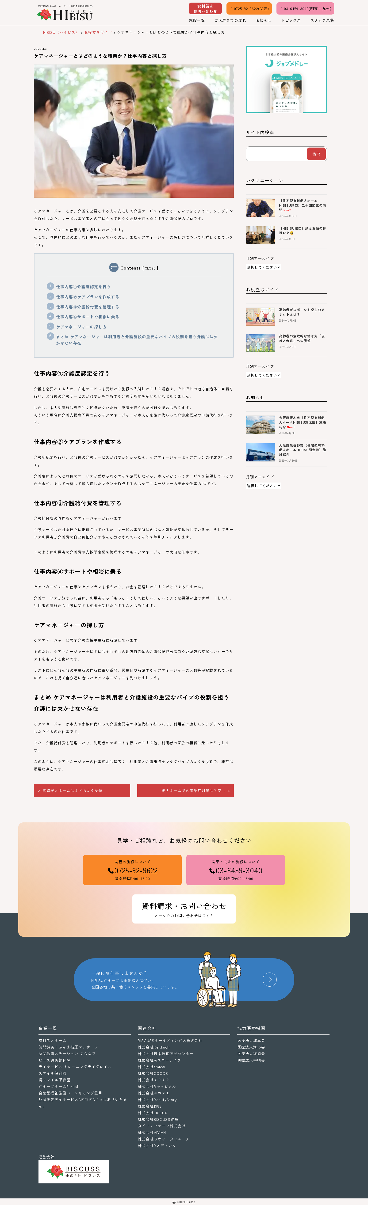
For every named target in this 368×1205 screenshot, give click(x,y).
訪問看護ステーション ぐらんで (67, 1053)
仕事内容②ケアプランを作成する (87, 297)
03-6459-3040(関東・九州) (305, 8)
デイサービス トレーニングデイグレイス (74, 1066)
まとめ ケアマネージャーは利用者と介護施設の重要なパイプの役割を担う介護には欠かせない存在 (137, 340)
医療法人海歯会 (251, 1053)
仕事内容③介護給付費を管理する (87, 307)
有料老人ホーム (52, 1040)
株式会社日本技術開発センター (166, 1053)
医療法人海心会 (251, 1047)
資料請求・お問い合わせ (184, 909)
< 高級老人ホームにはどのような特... (72, 790)
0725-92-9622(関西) (249, 8)
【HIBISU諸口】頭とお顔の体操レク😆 (302, 230)
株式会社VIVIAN (152, 1132)
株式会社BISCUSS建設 (158, 1119)
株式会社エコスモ (154, 1093)
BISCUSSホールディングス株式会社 (170, 1040)
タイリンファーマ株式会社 (162, 1126)
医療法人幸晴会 (251, 1060)
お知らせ (264, 20)
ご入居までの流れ (230, 20)
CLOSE (150, 268)
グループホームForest (58, 1086)
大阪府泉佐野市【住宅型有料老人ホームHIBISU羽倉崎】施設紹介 (302, 450)
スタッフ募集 (322, 20)
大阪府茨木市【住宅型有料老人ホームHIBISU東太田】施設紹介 (302, 422)
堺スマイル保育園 (54, 1080)
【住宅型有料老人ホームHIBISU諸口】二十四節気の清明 (302, 205)
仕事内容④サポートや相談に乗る (87, 316)
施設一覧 (197, 20)
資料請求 (205, 8)
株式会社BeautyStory (157, 1099)
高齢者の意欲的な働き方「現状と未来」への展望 (302, 338)
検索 (316, 154)
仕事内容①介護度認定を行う (83, 286)
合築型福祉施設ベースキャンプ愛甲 (70, 1093)
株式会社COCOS (153, 1073)
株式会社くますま (154, 1080)
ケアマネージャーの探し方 (81, 327)
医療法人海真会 (251, 1040)
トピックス (291, 20)
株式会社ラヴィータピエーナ (164, 1139)
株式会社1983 (149, 1106)
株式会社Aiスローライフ (159, 1060)
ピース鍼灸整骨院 (54, 1060)
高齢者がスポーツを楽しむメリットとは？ (302, 312)
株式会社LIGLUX (152, 1112)
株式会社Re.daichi (154, 1047)
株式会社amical (151, 1066)
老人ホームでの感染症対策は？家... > (196, 790)
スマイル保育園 (52, 1073)
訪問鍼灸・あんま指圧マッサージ (68, 1047)
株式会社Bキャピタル (157, 1086)
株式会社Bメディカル (157, 1145)
